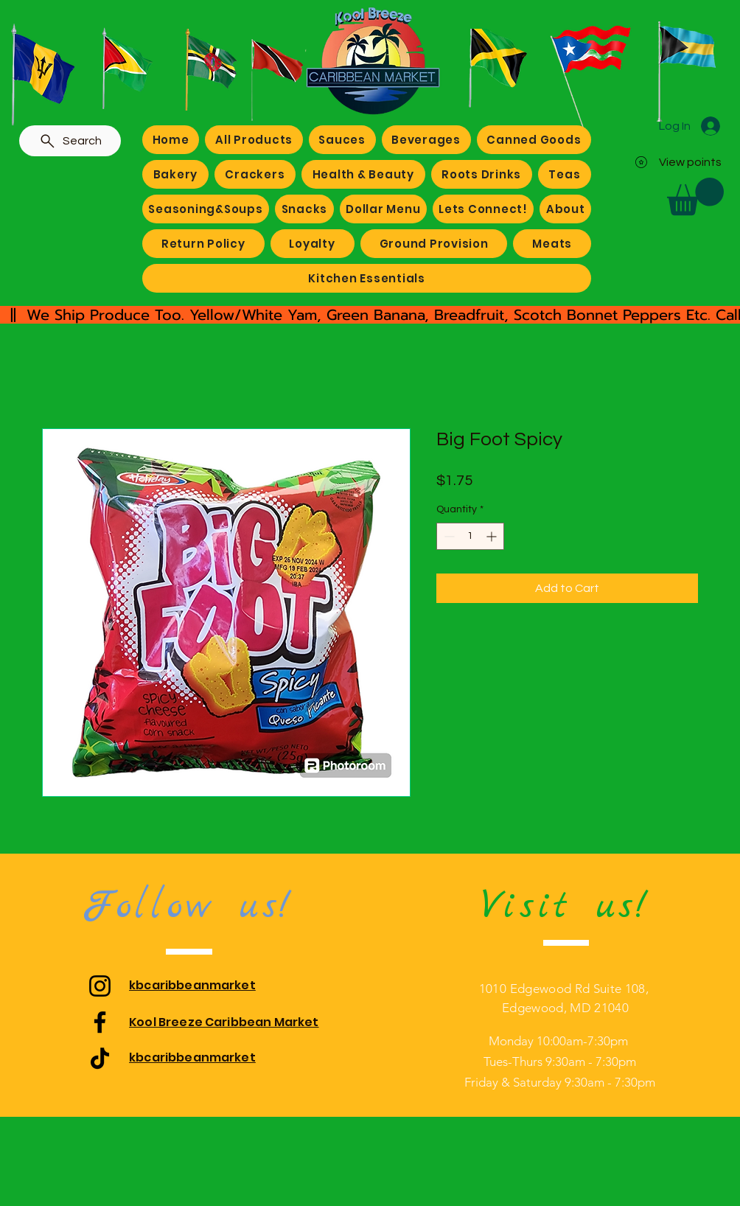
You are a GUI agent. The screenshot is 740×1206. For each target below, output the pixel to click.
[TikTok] (99, 1058)
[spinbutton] (470, 536)
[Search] (70, 140)
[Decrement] (448, 536)
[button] (695, 196)
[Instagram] (99, 986)
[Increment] (493, 536)
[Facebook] (99, 1022)
